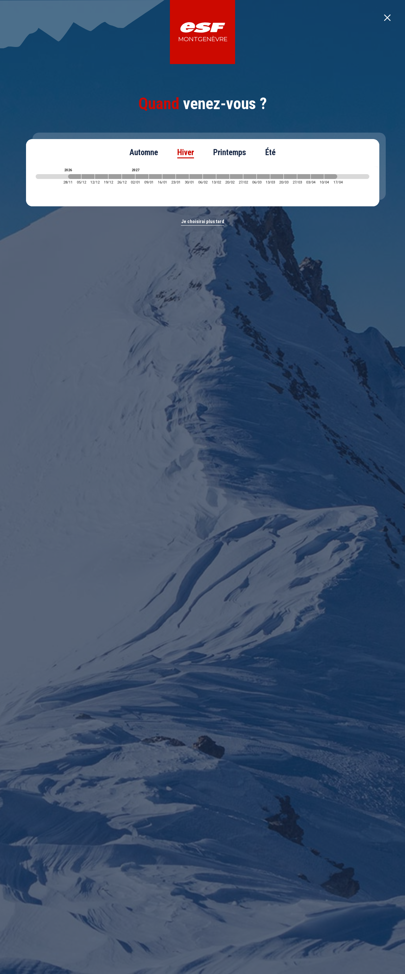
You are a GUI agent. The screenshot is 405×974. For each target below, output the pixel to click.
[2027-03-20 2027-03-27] (290, 176)
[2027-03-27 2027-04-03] (303, 176)
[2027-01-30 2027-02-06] (195, 176)
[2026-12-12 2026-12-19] (101, 176)
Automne (143, 152)
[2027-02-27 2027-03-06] (249, 176)
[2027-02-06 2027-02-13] (209, 176)
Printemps (229, 152)
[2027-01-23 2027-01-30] (182, 176)
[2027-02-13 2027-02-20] (222, 176)
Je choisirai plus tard (202, 221)
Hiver (185, 152)
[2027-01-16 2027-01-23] (169, 176)
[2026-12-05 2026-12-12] (88, 176)
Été (270, 152)
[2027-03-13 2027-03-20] (276, 176)
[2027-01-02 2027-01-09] (142, 176)
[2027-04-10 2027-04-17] (330, 176)
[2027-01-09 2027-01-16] (155, 176)
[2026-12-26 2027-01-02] (128, 176)
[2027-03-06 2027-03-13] (263, 176)
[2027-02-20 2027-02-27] (236, 176)
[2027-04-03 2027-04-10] (317, 176)
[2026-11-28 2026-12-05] (74, 176)
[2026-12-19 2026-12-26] (115, 176)
